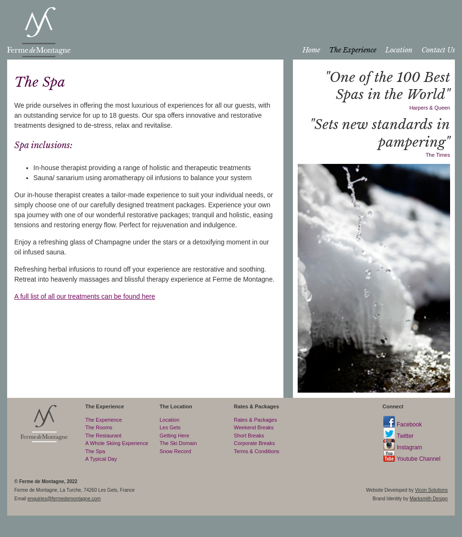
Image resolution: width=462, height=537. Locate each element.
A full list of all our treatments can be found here (84, 296)
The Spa (95, 451)
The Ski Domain (178, 443)
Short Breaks (249, 435)
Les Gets (170, 427)
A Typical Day (101, 459)
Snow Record (175, 451)
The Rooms (98, 427)
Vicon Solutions (431, 490)
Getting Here (174, 435)
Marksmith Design (429, 498)
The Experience (352, 50)
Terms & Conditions (256, 451)
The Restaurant (103, 435)
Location (398, 50)
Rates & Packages (255, 420)
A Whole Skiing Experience (116, 443)
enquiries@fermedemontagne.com (64, 498)
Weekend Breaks (254, 427)
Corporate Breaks (254, 443)
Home (311, 50)
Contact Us (438, 50)
